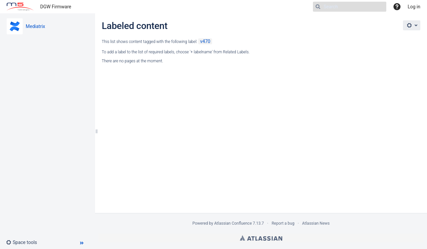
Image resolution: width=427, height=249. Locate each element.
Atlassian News (316, 223)
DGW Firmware (55, 6)
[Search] (349, 7)
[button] (24, 242)
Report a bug (283, 223)
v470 (205, 41)
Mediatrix (35, 26)
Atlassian (261, 238)
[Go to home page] (20, 6)
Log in (414, 6)
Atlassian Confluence (233, 223)
